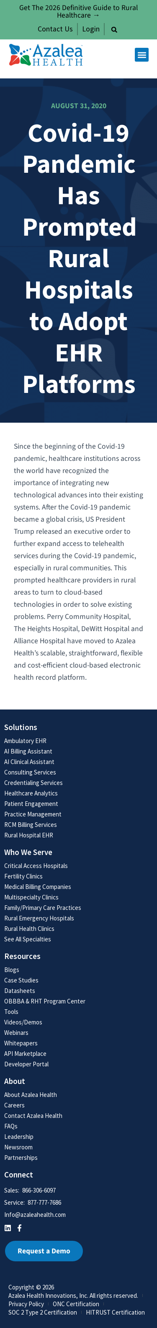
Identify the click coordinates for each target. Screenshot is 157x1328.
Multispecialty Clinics (31, 897)
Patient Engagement (31, 804)
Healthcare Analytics (31, 793)
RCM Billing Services (30, 825)
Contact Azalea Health (33, 1116)
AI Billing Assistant (28, 751)
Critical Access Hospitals (36, 866)
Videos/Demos (23, 1022)
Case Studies (21, 980)
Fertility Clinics (23, 876)
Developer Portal (26, 1064)
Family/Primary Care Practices (42, 908)
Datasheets (19, 991)
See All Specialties (27, 939)
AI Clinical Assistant (29, 762)
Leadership (18, 1137)
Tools (11, 1012)
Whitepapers (21, 1043)
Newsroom (18, 1147)
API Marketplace (25, 1054)
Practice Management (33, 814)
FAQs (11, 1126)
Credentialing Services (33, 783)
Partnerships (21, 1158)
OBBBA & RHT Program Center (44, 1001)
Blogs (11, 970)
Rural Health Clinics (29, 929)
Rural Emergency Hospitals (39, 918)
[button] (114, 29)
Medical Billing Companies (37, 887)
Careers (14, 1105)
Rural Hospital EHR (28, 835)
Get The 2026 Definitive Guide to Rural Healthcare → (78, 12)
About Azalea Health (30, 1095)
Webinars (16, 1033)
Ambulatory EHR (25, 741)
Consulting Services (30, 772)
